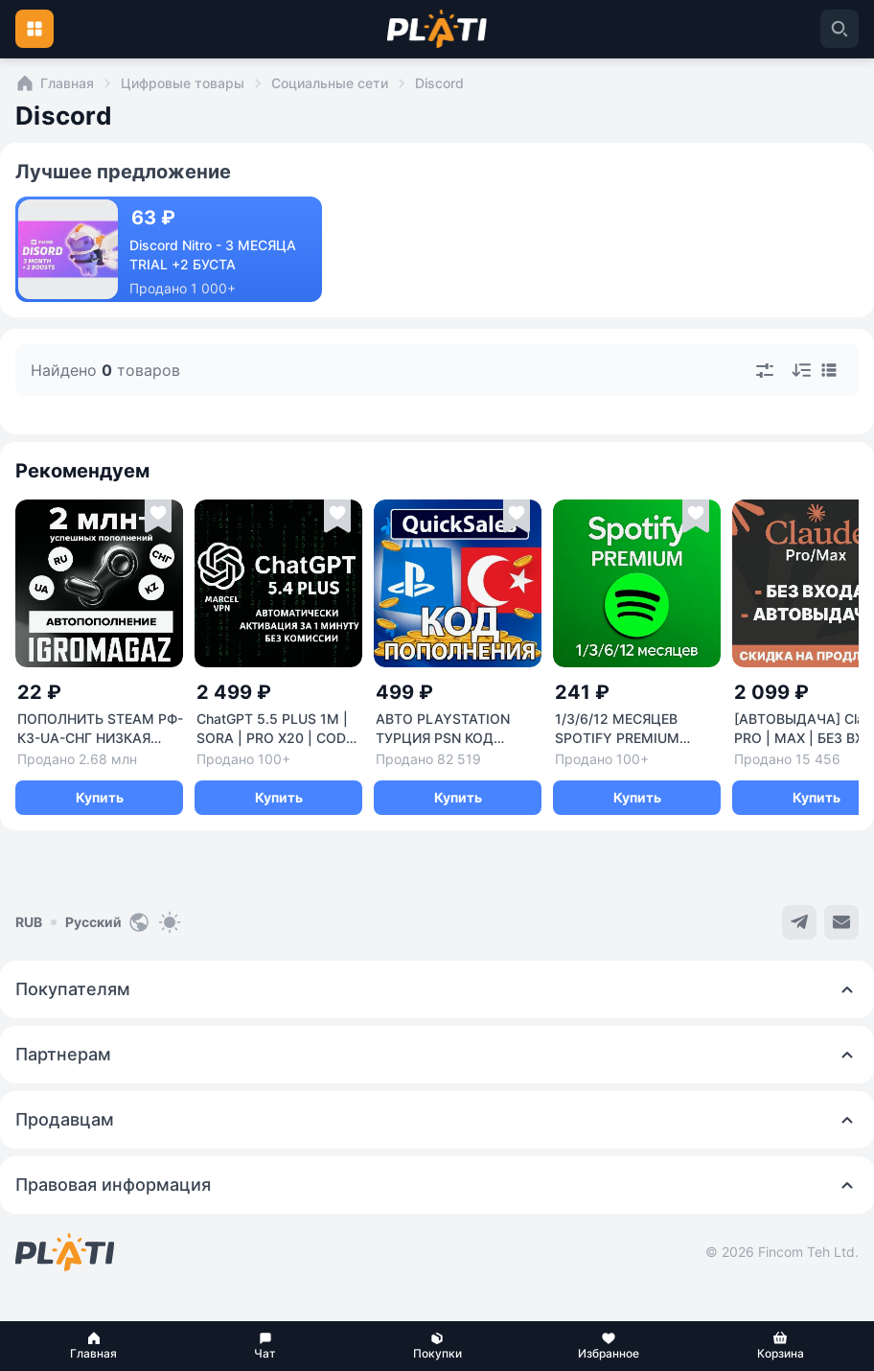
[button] (93, 1346)
